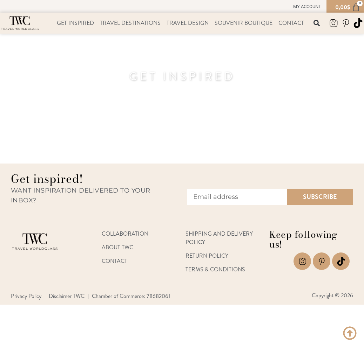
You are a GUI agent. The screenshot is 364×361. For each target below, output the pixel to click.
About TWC (117, 247)
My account (307, 6)
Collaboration (125, 234)
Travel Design (188, 23)
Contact (291, 23)
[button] (317, 23)
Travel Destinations (130, 23)
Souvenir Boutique (243, 23)
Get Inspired (75, 23)
